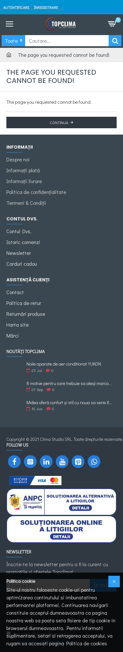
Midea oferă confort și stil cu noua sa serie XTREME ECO (69, 402)
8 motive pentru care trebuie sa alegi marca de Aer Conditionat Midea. (69, 383)
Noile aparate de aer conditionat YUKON (63, 363)
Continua (59, 122)
